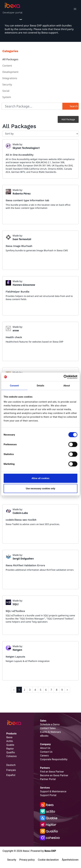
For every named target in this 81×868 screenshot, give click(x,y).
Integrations (9, 78)
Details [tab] (40, 385)
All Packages (10, 59)
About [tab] (67, 385)
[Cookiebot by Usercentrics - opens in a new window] (63, 377)
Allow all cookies (40, 478)
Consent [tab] (14, 385)
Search (74, 106)
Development (10, 72)
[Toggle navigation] (74, 9)
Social (5, 91)
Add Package (68, 119)
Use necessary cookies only (40, 488)
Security (7, 84)
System (6, 97)
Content (7, 65)
